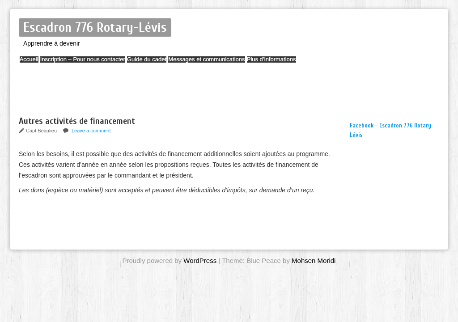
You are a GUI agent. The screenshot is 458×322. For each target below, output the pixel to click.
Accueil (33, 63)
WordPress (200, 260)
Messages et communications (237, 63)
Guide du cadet (169, 63)
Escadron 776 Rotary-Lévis (95, 27)
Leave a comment (91, 130)
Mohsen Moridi (313, 260)
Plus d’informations (311, 63)
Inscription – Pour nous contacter (96, 63)
